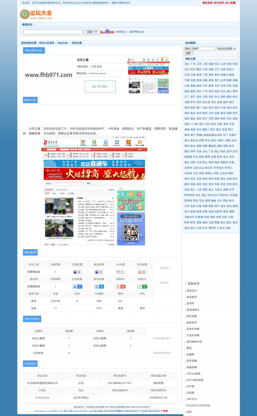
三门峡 (194, 124)
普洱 (235, 222)
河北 (187, 69)
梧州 (199, 184)
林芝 (193, 222)
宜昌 (224, 129)
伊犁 (218, 217)
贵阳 (205, 189)
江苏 (199, 64)
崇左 (205, 184)
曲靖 (205, 222)
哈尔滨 (209, 167)
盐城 (219, 102)
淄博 (229, 113)
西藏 (235, 80)
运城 (229, 178)
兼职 (193, 91)
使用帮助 (120, 407)
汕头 (223, 91)
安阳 (187, 124)
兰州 (187, 206)
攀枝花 (212, 146)
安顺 (225, 189)
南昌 (223, 151)
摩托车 (212, 228)
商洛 (225, 200)
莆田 (193, 107)
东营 (187, 118)
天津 (187, 74)
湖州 (187, 113)
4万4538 (55, 301)
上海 (205, 64)
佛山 (229, 91)
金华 (199, 113)
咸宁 (193, 135)
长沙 (187, 211)
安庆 (231, 156)
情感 (235, 85)
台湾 (223, 80)
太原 (199, 178)
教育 (199, 74)
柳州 (187, 184)
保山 (223, 222)
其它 (199, 91)
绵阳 (205, 146)
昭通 (217, 222)
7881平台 (192, 399)
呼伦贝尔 (213, 195)
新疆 (229, 80)
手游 (231, 124)
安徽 (211, 69)
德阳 (219, 146)
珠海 (217, 91)
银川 (231, 200)
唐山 (187, 140)
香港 (211, 80)
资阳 (225, 146)
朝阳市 (224, 162)
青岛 (223, 113)
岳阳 (211, 211)
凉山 (205, 151)
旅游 (211, 85)
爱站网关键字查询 (162, 353)
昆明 (199, 222)
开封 (229, 118)
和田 (212, 217)
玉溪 (211, 222)
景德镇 (188, 156)
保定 (213, 140)
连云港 (206, 102)
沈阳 (193, 162)
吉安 (235, 151)
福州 (187, 107)
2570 (98, 308)
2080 (98, 301)
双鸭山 (209, 173)
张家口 (221, 140)
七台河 (223, 173)
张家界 (218, 211)
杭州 (217, 107)
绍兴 (235, 107)
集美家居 (192, 297)
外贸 (223, 85)
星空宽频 (192, 360)
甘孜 (199, 151)
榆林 (213, 200)
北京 (187, 64)
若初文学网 (193, 329)
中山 (217, 96)
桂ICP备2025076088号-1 (139, 407)
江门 (187, 96)
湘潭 (199, 211)
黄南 (235, 206)
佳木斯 (188, 173)
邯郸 (201, 140)
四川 (193, 69)
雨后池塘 (192, 316)
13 (55, 308)
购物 (193, 85)
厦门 (199, 107)
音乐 (199, 129)
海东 (223, 206)
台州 (211, 113)
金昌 (193, 206)
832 (120, 301)
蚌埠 (219, 156)
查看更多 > (165, 268)
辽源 (195, 167)
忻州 (211, 178)
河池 (229, 184)
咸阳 (207, 200)
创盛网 (190, 354)
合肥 (213, 156)
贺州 (211, 184)
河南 (229, 64)
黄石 (218, 129)
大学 (217, 85)
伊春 (216, 173)
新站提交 (78, 407)
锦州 (211, 162)
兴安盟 (233, 195)
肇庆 (235, 91)
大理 (199, 228)
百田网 (190, 392)
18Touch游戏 (194, 373)
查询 (120, 308)
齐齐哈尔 (219, 167)
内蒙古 (224, 74)
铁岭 (217, 162)
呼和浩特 (189, 195)
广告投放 (89, 407)
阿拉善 (188, 200)
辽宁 (217, 69)
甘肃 (193, 80)
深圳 (211, 91)
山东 (223, 64)
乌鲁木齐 (189, 217)
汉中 (219, 200)
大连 (199, 162)
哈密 (206, 217)
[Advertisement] (149, 14)
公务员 (221, 228)
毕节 (231, 189)
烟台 (193, 118)
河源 (205, 96)
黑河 (187, 178)
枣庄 (235, 113)
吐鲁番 (199, 217)
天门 (225, 135)
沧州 (234, 140)
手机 (219, 124)
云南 (187, 85)
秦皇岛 (194, 140)
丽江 (229, 222)
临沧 (187, 228)
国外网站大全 (137, 31)
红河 (205, 228)
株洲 (193, 211)
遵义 (211, 189)
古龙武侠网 (193, 335)
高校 (187, 91)
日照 (211, 118)
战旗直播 (192, 367)
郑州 (223, 118)
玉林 (217, 184)
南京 (235, 96)
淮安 (213, 102)
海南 (211, 74)
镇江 (231, 102)
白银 (199, 206)
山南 (230, 217)
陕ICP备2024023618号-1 (76, 411)
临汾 (223, 178)
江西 (205, 69)
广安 (211, 151)
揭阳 (229, 96)
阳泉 (217, 178)
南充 (231, 146)
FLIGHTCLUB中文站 (198, 405)
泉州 (211, 107)
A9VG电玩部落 (195, 380)
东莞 (211, 96)
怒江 (193, 228)
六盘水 (218, 189)
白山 (201, 167)
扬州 (225, 102)
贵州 (217, 74)
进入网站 (102, 86)
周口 (201, 124)
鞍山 (205, 162)
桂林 (193, 184)
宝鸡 (201, 200)
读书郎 (190, 303)
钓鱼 (229, 85)
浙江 (217, 64)
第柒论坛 (192, 290)
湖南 (205, 80)
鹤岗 (230, 173)
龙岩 (205, 107)
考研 (225, 124)
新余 (201, 156)
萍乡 (195, 156)
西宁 (217, 206)
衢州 (205, 113)
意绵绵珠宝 (193, 309)
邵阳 (205, 211)
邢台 (207, 140)
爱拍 (189, 348)
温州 (229, 107)
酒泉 (211, 206)
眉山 (217, 151)
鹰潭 (207, 156)
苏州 (199, 102)
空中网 (190, 386)
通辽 (204, 195)
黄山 (187, 162)
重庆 (199, 69)
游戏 (199, 85)
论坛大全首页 (46, 43)
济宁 (205, 118)
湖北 (235, 64)
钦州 (235, 184)
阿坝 (193, 151)
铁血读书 (192, 322)
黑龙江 (230, 69)
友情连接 (100, 407)
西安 (195, 200)
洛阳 (235, 118)
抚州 (229, 151)
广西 (205, 74)
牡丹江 (228, 167)
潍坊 (199, 118)
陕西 (231, 74)
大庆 (195, 173)
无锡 (187, 102)
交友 (228, 228)
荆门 (230, 129)
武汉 (207, 124)
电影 (193, 129)
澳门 (217, 80)
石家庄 (233, 135)
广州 (205, 91)
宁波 (223, 107)
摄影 (205, 129)
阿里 (187, 222)
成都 (199, 146)
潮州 (223, 96)
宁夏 (187, 80)
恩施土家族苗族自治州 (209, 135)
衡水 (193, 146)
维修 (187, 129)
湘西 (231, 211)
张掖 (205, 206)
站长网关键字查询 (162, 338)
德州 (217, 118)
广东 (193, 64)
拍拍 (189, 412)
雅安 (187, 151)
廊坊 (187, 146)
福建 (211, 64)
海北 (229, 206)
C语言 (211, 129)
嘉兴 (193, 113)
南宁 (235, 178)
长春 (231, 162)
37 (77, 301)
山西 (193, 74)
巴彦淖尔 (224, 195)
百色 (223, 184)
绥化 (193, 178)
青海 (199, 80)
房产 (193, 96)
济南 (217, 113)
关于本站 (110, 407)
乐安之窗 (77, 43)
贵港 (187, 189)
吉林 (223, 69)
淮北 (225, 156)
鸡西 (201, 173)
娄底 (225, 211)
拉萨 (224, 217)
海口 (193, 189)
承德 (228, 140)
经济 (213, 124)
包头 (198, 195)
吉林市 (188, 167)
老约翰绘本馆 (194, 341)
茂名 (199, 96)
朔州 (205, 178)
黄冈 (187, 135)
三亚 (199, 189)
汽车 (205, 85)
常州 (193, 102)
